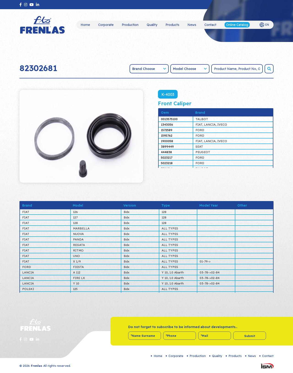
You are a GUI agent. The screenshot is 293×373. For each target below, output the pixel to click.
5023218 (167, 163)
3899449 (167, 146)
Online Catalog (237, 25)
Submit (249, 336)
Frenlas (36, 365)
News (191, 25)
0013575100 (169, 119)
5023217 (166, 157)
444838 (166, 152)
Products (172, 25)
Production (130, 25)
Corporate (106, 25)
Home (85, 25)
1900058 (167, 141)
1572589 (166, 130)
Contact (210, 25)
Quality (152, 25)
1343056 (167, 124)
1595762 (166, 135)
